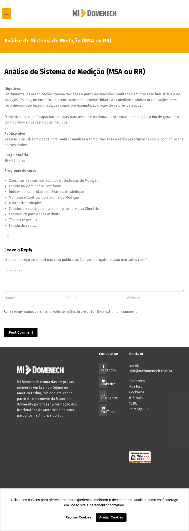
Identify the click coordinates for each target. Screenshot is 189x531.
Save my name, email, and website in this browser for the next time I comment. (73, 311)
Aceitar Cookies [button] (111, 517)
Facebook (108, 370)
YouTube (108, 412)
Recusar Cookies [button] (78, 517)
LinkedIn (108, 384)
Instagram (109, 398)
